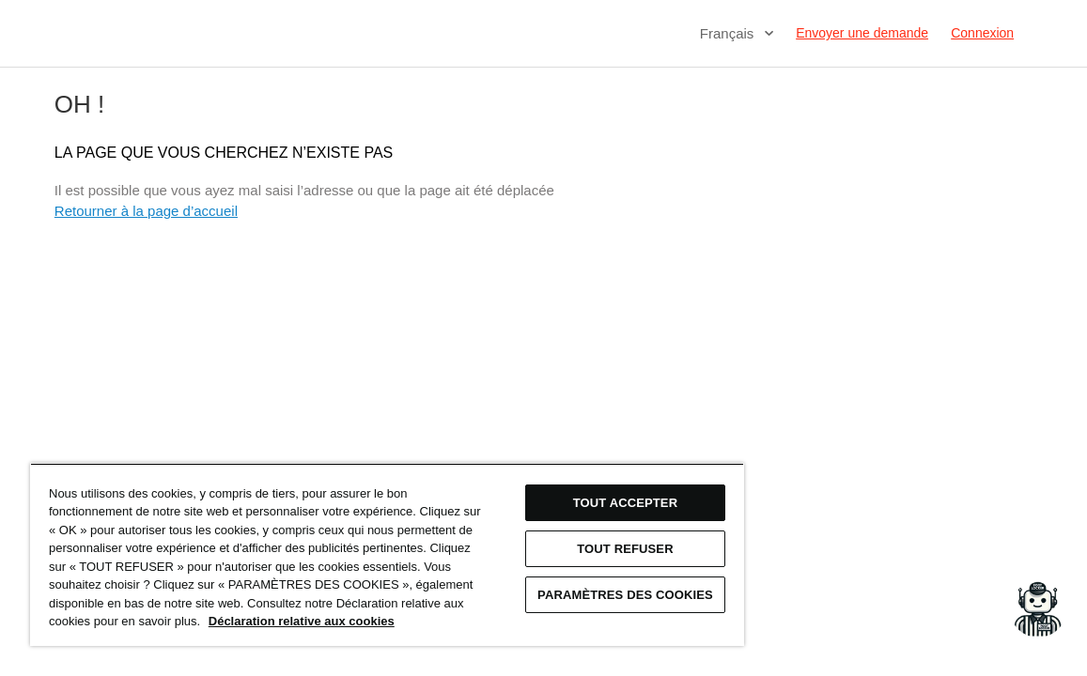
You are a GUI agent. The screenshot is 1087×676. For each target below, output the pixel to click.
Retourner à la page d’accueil (146, 211)
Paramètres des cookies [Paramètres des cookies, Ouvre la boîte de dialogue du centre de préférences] (554, 582)
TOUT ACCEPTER (554, 484)
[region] (345, 545)
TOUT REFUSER (554, 530)
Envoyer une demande (862, 32)
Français (729, 33)
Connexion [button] (982, 32)
